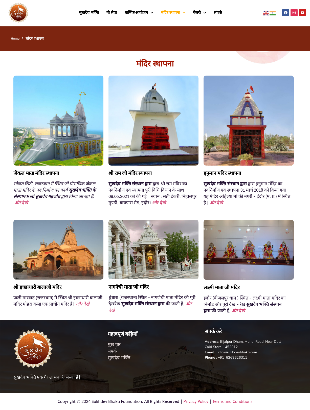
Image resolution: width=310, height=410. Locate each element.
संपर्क (218, 12)
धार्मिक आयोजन (138, 13)
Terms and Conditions (232, 401)
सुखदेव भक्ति (89, 12)
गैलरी (199, 13)
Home (15, 38)
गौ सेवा (111, 12)
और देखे (21, 203)
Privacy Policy (196, 401)
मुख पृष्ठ (114, 344)
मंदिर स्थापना (173, 13)
